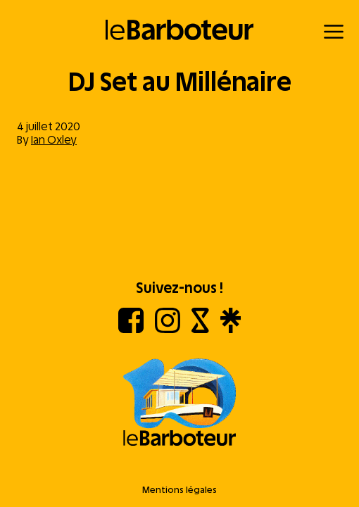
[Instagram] (167, 329)
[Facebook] (131, 329)
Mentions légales (179, 489)
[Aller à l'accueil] (179, 403)
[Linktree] (230, 329)
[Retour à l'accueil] (180, 30)
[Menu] (333, 31)
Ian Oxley (54, 139)
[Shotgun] (200, 329)
